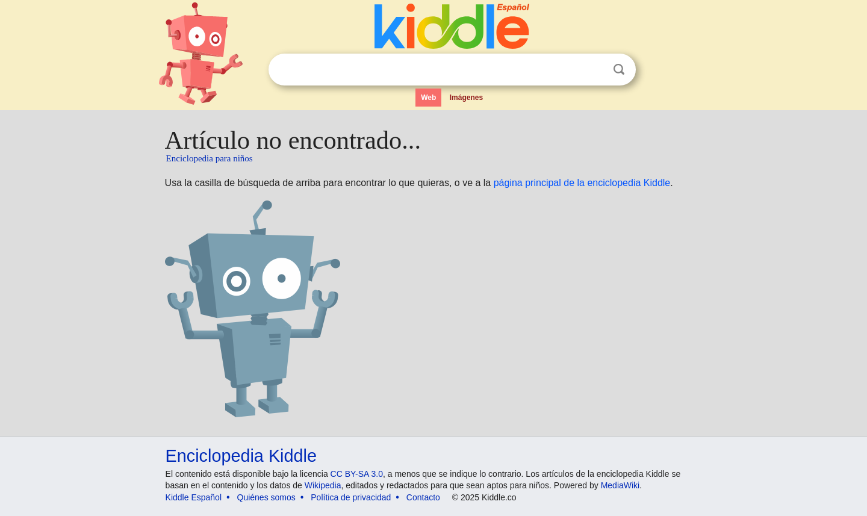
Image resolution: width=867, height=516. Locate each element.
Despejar (594, 70)
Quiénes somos (266, 497)
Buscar (618, 69)
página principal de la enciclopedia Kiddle (582, 183)
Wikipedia (323, 485)
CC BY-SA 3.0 (357, 474)
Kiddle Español (194, 497)
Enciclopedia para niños (209, 158)
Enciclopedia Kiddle (241, 455)
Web (428, 97)
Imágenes (466, 97)
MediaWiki (620, 485)
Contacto (423, 497)
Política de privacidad (351, 497)
